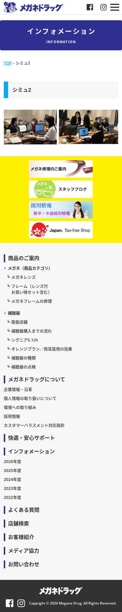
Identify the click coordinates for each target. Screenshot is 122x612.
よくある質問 (23, 509)
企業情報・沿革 (18, 389)
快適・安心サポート (31, 437)
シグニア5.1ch (24, 340)
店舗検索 (18, 523)
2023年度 (12, 488)
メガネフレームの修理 (31, 301)
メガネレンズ (23, 277)
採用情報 (12, 416)
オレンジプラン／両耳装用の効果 (41, 349)
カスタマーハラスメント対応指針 (34, 425)
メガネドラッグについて (36, 379)
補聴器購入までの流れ (31, 331)
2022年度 (12, 497)
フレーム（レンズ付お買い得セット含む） (31, 289)
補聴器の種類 (23, 358)
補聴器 (14, 313)
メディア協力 (23, 550)
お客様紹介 (21, 537)
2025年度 (12, 470)
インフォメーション (31, 451)
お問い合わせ (23, 564)
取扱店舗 (19, 322)
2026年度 (12, 461)
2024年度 (12, 479)
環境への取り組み (20, 407)
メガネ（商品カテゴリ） (30, 268)
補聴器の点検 (23, 367)
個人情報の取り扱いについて (30, 398)
